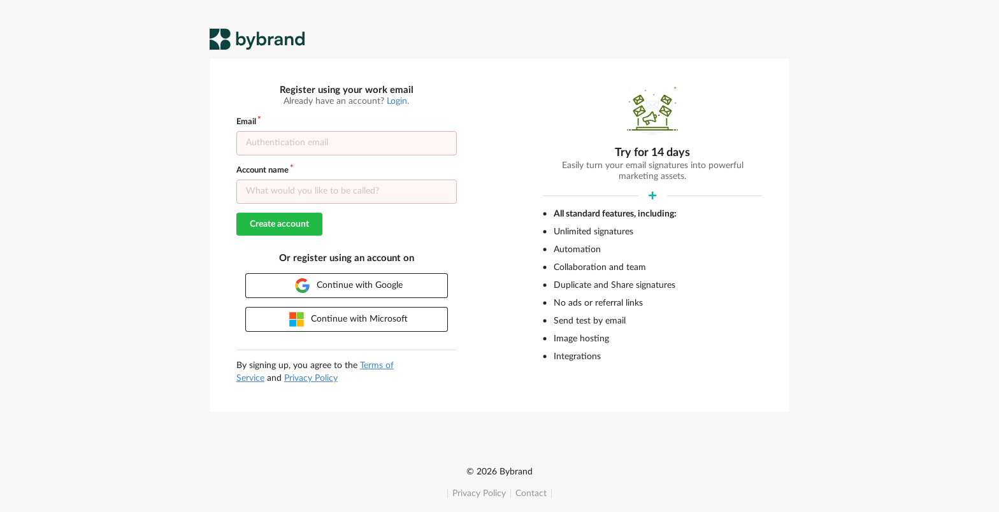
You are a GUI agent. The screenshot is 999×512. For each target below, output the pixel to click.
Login (397, 101)
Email (246, 122)
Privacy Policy (479, 493)
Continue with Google (349, 285)
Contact (531, 493)
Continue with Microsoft (348, 319)
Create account (279, 224)
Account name (262, 170)
